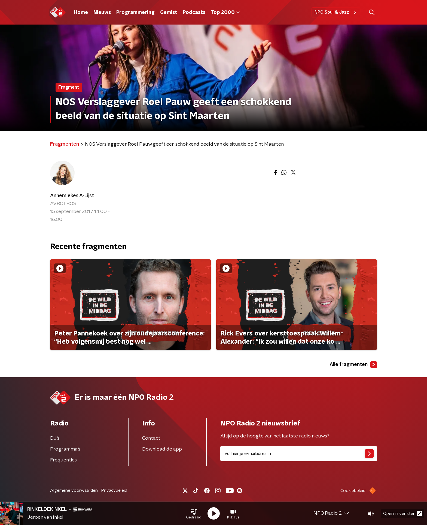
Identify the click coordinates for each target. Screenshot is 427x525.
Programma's (65, 449)
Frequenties (63, 460)
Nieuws (102, 12)
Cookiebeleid (352, 490)
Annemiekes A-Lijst (72, 195)
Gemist (168, 12)
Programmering (135, 12)
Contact (151, 438)
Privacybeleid (114, 490)
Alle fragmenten (353, 364)
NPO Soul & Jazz (336, 12)
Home (81, 12)
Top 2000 (225, 12)
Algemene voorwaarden (74, 490)
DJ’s (54, 438)
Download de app (162, 449)
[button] (193, 513)
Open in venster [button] (402, 513)
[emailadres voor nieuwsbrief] (298, 453)
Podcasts (194, 12)
